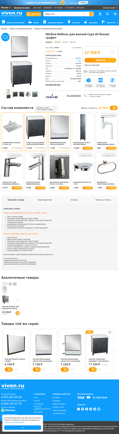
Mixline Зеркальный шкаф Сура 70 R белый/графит (70, 360)
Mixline (78, 58)
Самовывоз (48, 8)
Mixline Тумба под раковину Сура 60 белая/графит (99, 360)
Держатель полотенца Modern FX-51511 (105, 183)
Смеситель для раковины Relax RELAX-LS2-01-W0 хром (35, 183)
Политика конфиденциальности (42, 408)
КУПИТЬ (100, 60)
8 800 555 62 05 (11, 403)
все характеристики (53, 84)
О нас (36, 397)
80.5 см (73, 42)
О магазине (69, 8)
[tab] (15, 199)
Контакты (80, 8)
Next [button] (39, 94)
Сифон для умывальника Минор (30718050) (106, 143)
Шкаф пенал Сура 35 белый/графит (81, 143)
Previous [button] (3, 94)
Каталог (4, 28)
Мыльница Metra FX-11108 (82, 183)
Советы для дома (59, 410)
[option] (21, 61)
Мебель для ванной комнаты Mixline (48, 28)
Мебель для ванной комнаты (21, 28)
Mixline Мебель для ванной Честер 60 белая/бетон (10, 308)
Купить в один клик (91, 65)
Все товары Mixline (74, 95)
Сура (79, 61)
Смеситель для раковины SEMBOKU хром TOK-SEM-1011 (10, 183)
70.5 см (65, 42)
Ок (23, 428)
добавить (87, 148)
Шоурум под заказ (22, 8)
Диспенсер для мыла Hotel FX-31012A (59, 183)
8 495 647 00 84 (11, 397)
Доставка (37, 8)
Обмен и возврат (59, 404)
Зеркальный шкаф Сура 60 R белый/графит (58, 143)
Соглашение (38, 404)
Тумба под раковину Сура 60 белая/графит (35, 143)
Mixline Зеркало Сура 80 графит (15, 360)
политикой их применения (14, 422)
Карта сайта (38, 412)
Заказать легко (58, 407)
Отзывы (59, 51)
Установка (59, 8)
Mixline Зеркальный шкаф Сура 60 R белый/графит (42, 360)
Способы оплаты (59, 413)
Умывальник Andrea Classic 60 (11, 143)
